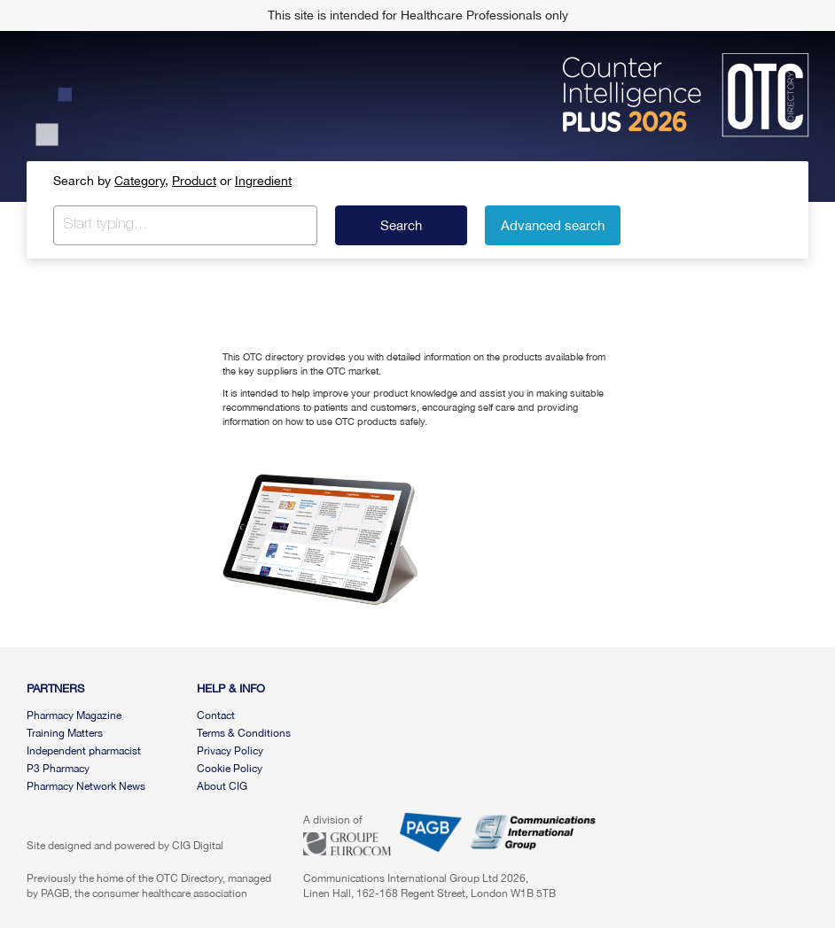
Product (194, 181)
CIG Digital (197, 845)
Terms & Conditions (244, 733)
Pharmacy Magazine (74, 715)
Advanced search (553, 225)
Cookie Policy (229, 768)
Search (401, 225)
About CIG (222, 786)
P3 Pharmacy (58, 768)
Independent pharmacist (84, 751)
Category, (141, 181)
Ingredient (263, 181)
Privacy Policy (230, 751)
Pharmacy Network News (86, 786)
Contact (216, 715)
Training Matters (65, 733)
